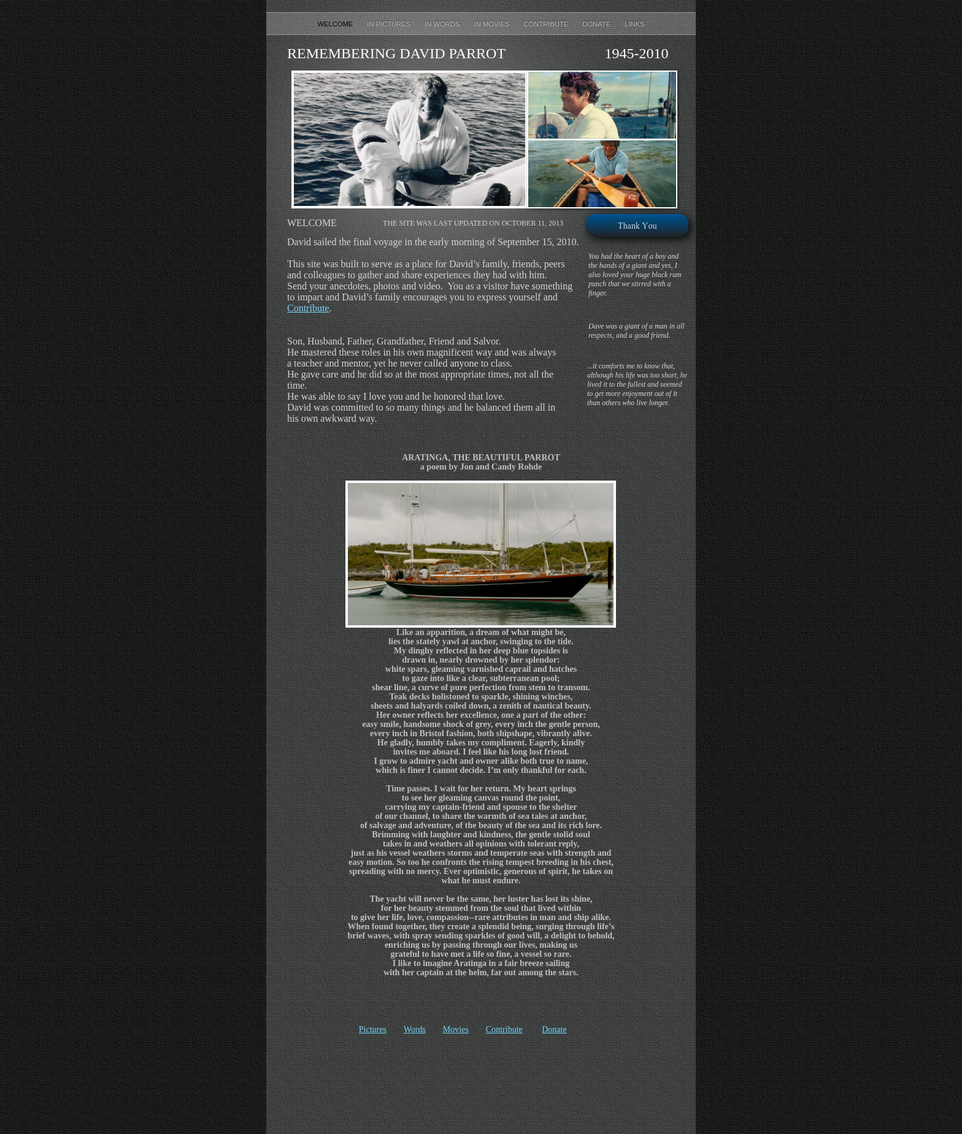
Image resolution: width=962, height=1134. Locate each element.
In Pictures (389, 24)
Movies (456, 1029)
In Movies (493, 24)
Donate (597, 24)
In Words (443, 24)
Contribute (547, 24)
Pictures (373, 1029)
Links (634, 24)
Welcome (336, 24)
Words (415, 1029)
